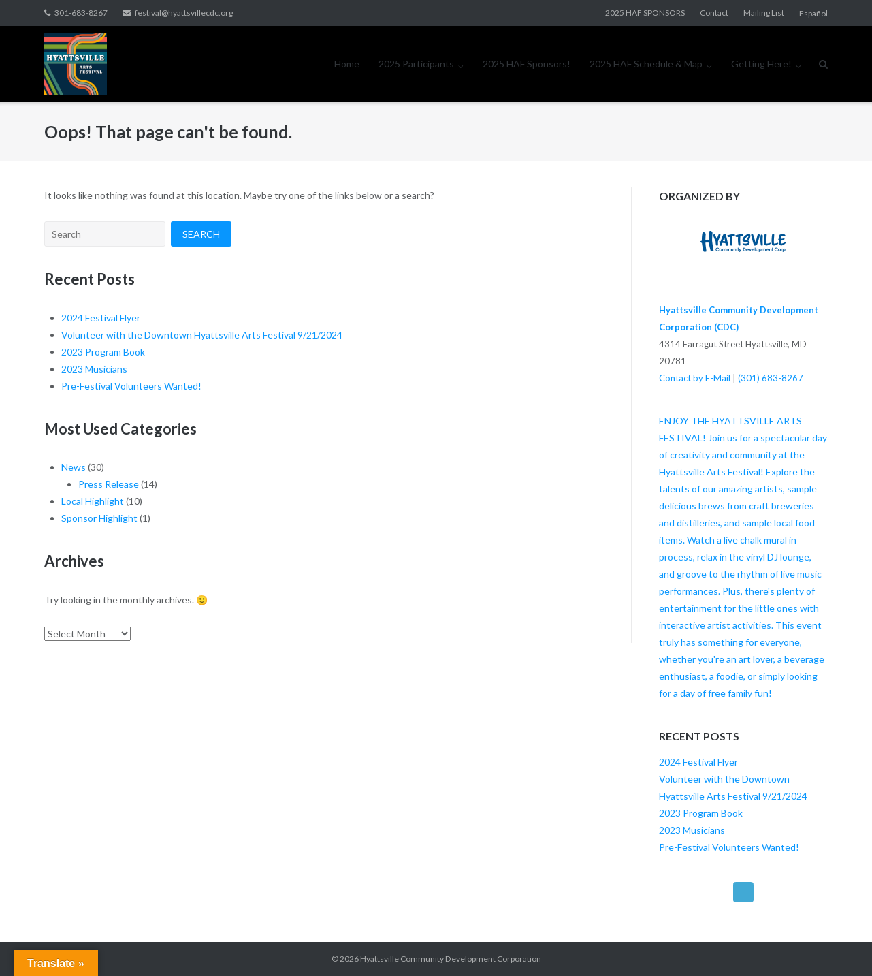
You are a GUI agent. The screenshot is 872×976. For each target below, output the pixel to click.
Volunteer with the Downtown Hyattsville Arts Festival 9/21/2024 (201, 335)
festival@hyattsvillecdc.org (184, 12)
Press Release (108, 484)
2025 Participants (416, 63)
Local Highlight (92, 501)
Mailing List (763, 12)
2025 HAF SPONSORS (645, 12)
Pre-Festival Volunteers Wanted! (131, 386)
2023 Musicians (94, 369)
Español (813, 13)
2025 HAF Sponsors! (526, 63)
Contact (714, 12)
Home (346, 63)
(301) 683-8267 (770, 378)
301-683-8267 (81, 12)
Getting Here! (761, 63)
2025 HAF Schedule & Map (646, 63)
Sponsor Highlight (99, 518)
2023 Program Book (103, 352)
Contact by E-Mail (694, 378)
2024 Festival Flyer (100, 318)
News (73, 467)
